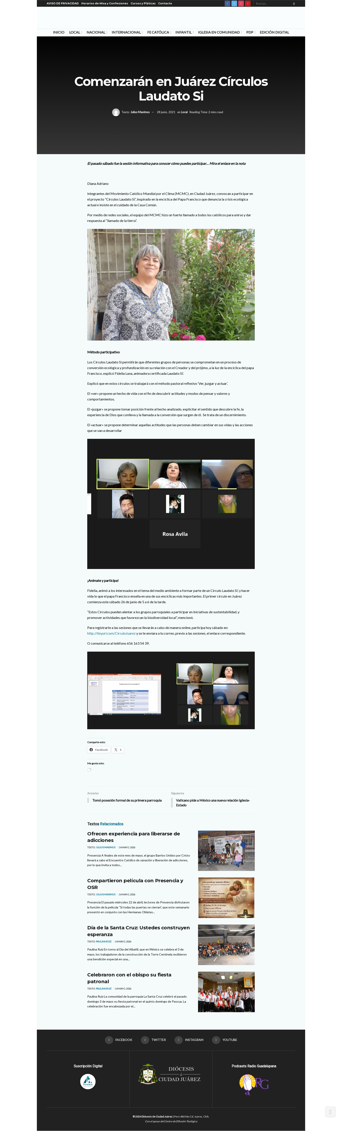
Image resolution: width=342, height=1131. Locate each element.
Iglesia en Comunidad (219, 32)
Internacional (126, 32)
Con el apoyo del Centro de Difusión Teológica (171, 1121)
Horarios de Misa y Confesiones (104, 3)
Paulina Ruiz (103, 941)
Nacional (96, 32)
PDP (249, 32)
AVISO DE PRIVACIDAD (63, 3)
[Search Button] (293, 3)
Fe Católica (158, 32)
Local (74, 32)
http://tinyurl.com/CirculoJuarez (111, 633)
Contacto (165, 3)
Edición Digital (274, 32)
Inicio (58, 32)
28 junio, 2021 (166, 112)
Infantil (183, 32)
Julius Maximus (140, 112)
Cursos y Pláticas (143, 3)
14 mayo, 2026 (126, 847)
